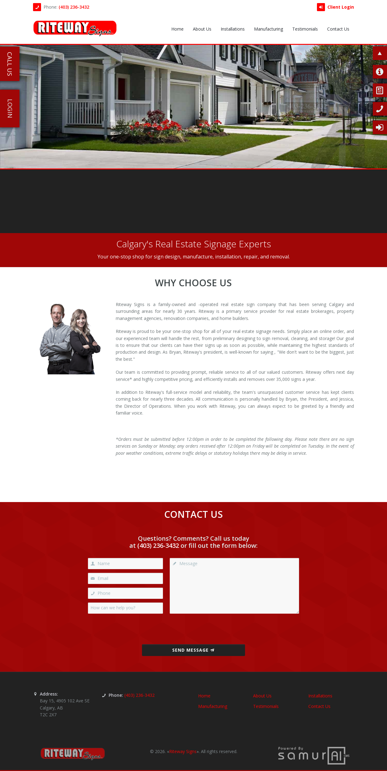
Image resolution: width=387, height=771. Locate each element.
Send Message (193, 650)
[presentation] (193, 629)
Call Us (10, 64)
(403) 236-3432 (74, 7)
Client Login (335, 7)
